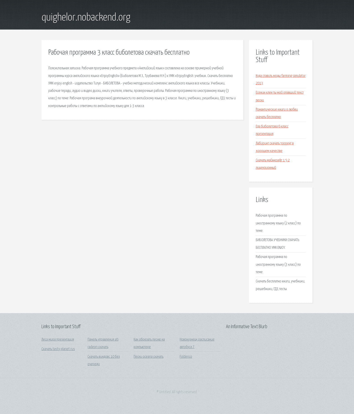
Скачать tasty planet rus (58, 349)
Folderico (186, 357)
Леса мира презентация (58, 340)
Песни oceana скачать (148, 357)
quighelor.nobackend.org (86, 17)
